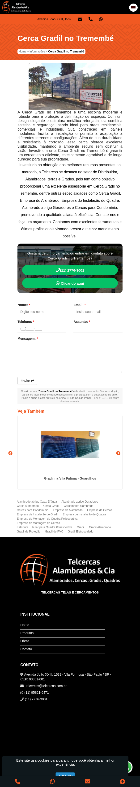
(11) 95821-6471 (36, 692)
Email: (79, 305)
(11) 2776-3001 (70, 270)
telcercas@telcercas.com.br (46, 686)
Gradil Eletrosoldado (80, 531)
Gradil (81, 527)
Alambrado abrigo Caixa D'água (37, 501)
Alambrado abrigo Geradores (79, 501)
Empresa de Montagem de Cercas (38, 523)
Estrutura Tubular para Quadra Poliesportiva (44, 527)
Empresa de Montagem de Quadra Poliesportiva (47, 518)
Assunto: (81, 322)
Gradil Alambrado (100, 527)
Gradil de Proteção (28, 531)
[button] (133, 8)
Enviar (27, 381)
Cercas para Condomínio (32, 510)
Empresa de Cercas (99, 510)
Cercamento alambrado (78, 506)
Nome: (23, 305)
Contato (26, 649)
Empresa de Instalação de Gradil (37, 514)
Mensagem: (27, 338)
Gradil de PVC (54, 531)
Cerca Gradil (51, 506)
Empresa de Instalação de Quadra (84, 514)
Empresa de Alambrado (67, 510)
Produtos (27, 633)
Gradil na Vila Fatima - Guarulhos (70, 478)
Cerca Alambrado (28, 506)
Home (24, 625)
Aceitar (65, 776)
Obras (24, 641)
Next (118, 453)
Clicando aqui (70, 283)
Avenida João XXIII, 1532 (54, 19)
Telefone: (25, 322)
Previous (10, 453)
